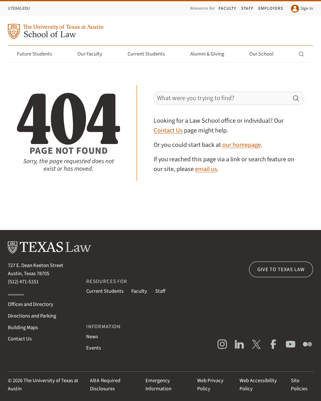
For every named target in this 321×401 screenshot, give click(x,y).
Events (93, 348)
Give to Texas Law (280, 269)
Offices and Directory (30, 304)
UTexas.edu (19, 8)
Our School (265, 54)
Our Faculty (93, 54)
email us (206, 169)
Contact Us (168, 130)
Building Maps (23, 327)
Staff (247, 8)
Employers (270, 8)
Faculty (227, 8)
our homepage (241, 144)
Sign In (302, 9)
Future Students (38, 54)
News (92, 336)
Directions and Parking (32, 316)
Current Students (150, 54)
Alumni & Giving (210, 54)
